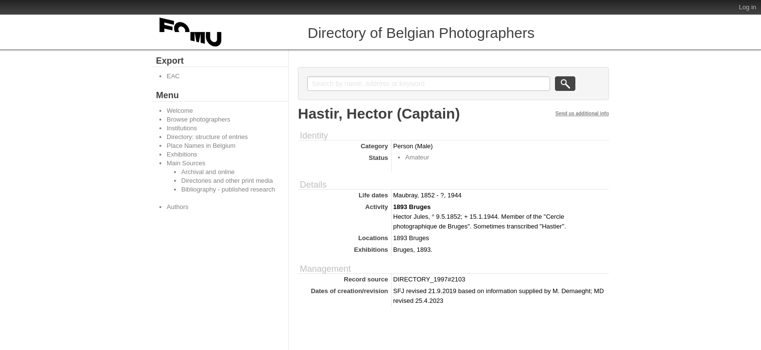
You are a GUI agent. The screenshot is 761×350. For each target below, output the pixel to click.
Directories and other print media (227, 180)
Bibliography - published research (228, 189)
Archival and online (208, 171)
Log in (747, 7)
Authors (178, 206)
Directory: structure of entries (207, 136)
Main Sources (186, 163)
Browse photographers (198, 119)
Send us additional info (582, 113)
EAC (173, 76)
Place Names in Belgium (201, 145)
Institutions (182, 128)
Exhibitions (182, 154)
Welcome (180, 110)
